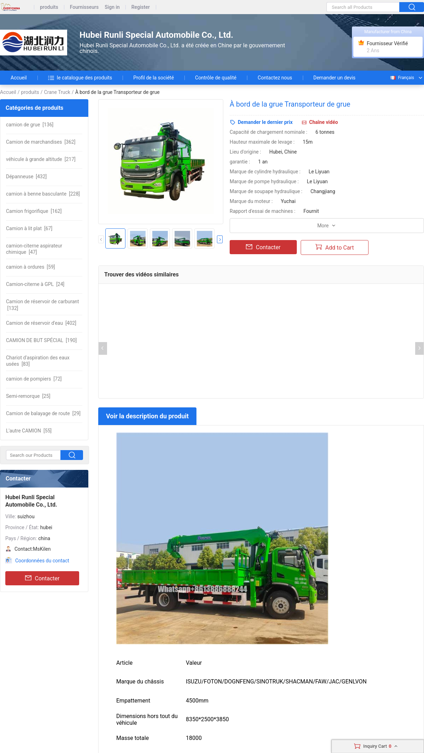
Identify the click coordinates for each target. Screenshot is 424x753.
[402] (41, 323)
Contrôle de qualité (215, 77)
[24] (35, 284)
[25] (28, 396)
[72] (34, 379)
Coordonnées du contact (42, 560)
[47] (34, 249)
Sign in (112, 7)
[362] (40, 142)
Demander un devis (334, 77)
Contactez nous (275, 77)
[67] (29, 228)
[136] (29, 124)
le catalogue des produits (80, 77)
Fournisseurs (84, 7)
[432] (26, 176)
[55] (29, 431)
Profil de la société (153, 77)
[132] (42, 305)
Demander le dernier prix (265, 122)
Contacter (42, 578)
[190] (41, 340)
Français (401, 77)
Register (140, 7)
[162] (33, 211)
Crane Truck (57, 92)
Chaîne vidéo (323, 122)
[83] (38, 361)
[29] (43, 413)
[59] (30, 267)
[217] (41, 159)
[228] (43, 194)
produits (49, 7)
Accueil (19, 77)
